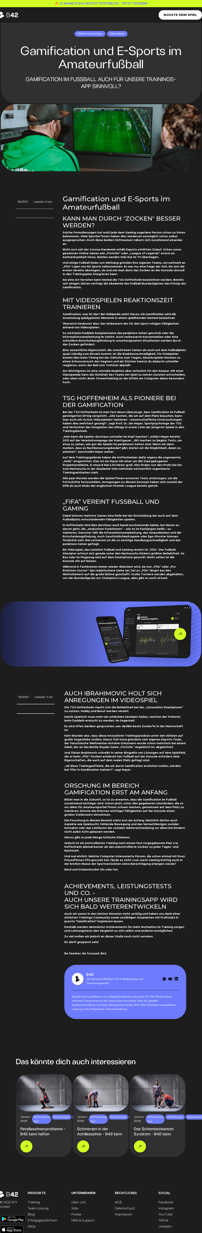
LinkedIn (165, 1226)
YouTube (165, 1214)
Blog (31, 1214)
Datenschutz (125, 1208)
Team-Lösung (38, 1208)
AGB (118, 1202)
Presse (76, 1214)
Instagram (166, 1208)
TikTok (163, 1220)
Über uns (78, 1202)
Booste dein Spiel (180, 15)
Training (34, 1202)
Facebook (165, 1202)
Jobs (74, 1208)
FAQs (31, 1226)
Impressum (123, 1214)
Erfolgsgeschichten (42, 1220)
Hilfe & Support (83, 1220)
